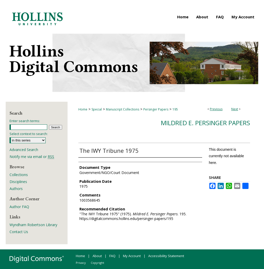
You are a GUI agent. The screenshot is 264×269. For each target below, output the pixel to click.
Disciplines (18, 181)
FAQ (112, 256)
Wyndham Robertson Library (33, 224)
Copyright (97, 263)
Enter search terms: (25, 120)
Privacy (81, 263)
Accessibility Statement (166, 256)
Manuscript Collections (122, 109)
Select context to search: (29, 133)
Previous (216, 109)
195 (175, 109)
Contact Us (19, 231)
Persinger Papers (155, 109)
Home (82, 109)
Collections (19, 174)
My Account (132, 256)
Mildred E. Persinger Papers (205, 122)
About (97, 256)
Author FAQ (19, 206)
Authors (16, 188)
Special (97, 109)
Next (234, 109)
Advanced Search (24, 149)
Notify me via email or (32, 156)
